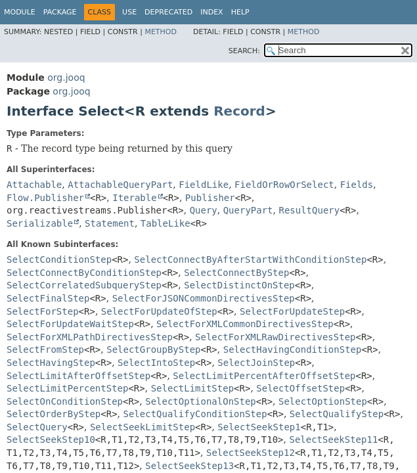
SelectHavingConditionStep (292, 349)
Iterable (134, 197)
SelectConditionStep (59, 259)
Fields (357, 184)
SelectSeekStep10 (51, 439)
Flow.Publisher (45, 197)
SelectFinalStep (48, 298)
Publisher (210, 197)
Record (239, 111)
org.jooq (66, 77)
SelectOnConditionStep (65, 401)
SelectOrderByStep (53, 414)
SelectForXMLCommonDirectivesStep (245, 324)
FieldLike (204, 184)
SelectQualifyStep (337, 414)
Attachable (34, 184)
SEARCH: (244, 51)
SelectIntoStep (156, 362)
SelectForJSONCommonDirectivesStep (203, 298)
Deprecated (168, 12)
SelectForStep (43, 311)
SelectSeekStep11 (333, 439)
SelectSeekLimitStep (142, 427)
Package (60, 12)
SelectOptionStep (322, 401)
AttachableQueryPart (120, 184)
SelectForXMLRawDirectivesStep (275, 337)
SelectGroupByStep (153, 349)
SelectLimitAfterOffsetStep (78, 376)
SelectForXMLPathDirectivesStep (90, 337)
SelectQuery (37, 427)
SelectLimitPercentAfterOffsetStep (264, 376)
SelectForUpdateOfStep (159, 311)
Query (203, 210)
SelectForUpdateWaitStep (70, 324)
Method (160, 32)
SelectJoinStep (256, 362)
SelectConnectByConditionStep (84, 272)
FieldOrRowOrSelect (284, 184)
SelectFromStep (45, 349)
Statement (110, 223)
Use (129, 12)
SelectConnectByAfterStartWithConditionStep (250, 259)
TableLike (165, 223)
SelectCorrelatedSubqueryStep (84, 285)
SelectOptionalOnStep (200, 401)
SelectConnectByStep (236, 272)
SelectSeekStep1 (258, 427)
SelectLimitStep (192, 388)
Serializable (40, 223)
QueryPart (248, 210)
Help (240, 12)
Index (211, 12)
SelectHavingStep (51, 362)
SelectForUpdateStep (292, 311)
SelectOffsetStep (300, 388)
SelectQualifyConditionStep (195, 414)
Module (19, 12)
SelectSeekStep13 (189, 466)
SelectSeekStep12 (250, 452)
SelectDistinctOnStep (239, 285)
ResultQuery (309, 210)
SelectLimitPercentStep (67, 388)
